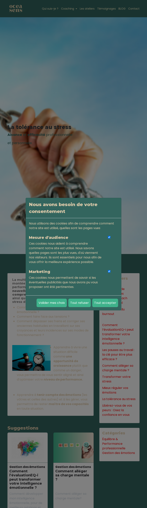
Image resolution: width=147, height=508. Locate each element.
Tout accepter (105, 303)
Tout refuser (79, 303)
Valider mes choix (51, 303)
